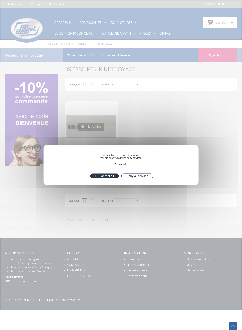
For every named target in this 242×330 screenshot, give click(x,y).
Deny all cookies (137, 176)
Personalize (121, 164)
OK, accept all (104, 176)
